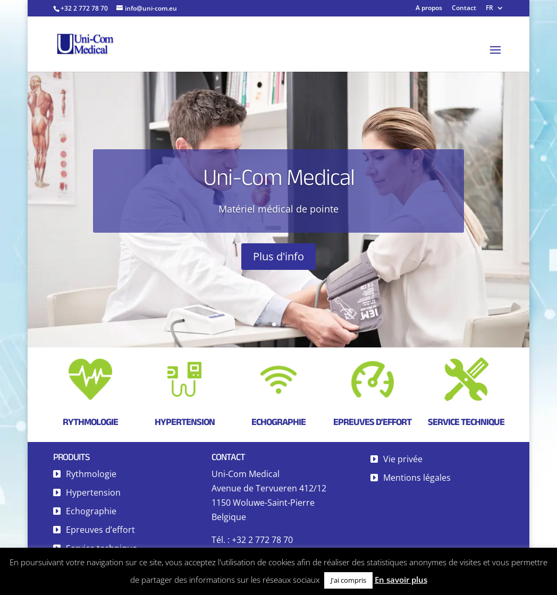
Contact (464, 8)
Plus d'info (278, 260)
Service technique (466, 421)
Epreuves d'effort (372, 421)
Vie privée (403, 459)
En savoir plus (401, 579)
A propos (429, 8)
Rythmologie (90, 421)
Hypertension (185, 421)
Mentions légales (417, 477)
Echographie (278, 421)
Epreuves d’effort (100, 530)
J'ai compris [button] (348, 580)
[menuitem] (495, 10)
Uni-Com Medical (279, 180)
